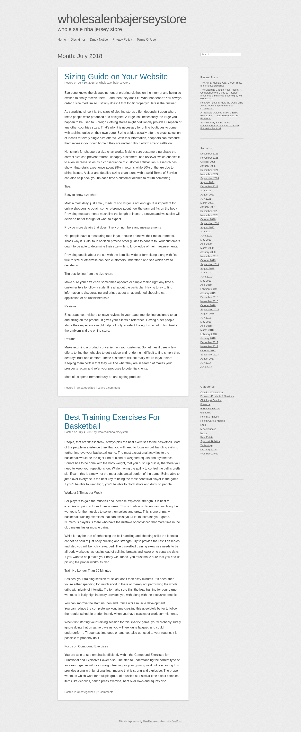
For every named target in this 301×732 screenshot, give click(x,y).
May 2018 (205, 321)
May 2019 (205, 280)
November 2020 (209, 215)
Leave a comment (108, 387)
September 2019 (209, 264)
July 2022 (205, 190)
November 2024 (209, 174)
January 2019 (208, 293)
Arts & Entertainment (212, 392)
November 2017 (209, 346)
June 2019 (206, 276)
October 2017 (208, 350)
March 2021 (207, 202)
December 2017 (209, 342)
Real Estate (206, 437)
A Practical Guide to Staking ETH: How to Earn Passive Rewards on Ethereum (219, 115)
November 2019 (209, 256)
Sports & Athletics (210, 441)
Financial (205, 404)
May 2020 (205, 239)
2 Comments (105, 692)
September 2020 (209, 223)
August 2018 (207, 313)
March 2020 (207, 247)
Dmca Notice (99, 39)
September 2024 (209, 178)
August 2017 (207, 358)
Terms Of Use (146, 39)
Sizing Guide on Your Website (116, 76)
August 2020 (207, 227)
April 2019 (206, 284)
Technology (206, 445)
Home (62, 39)
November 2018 (209, 301)
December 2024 (209, 170)
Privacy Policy (122, 39)
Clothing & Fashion (211, 400)
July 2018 (205, 317)
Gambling (205, 412)
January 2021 (208, 206)
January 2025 (208, 165)
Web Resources (209, 453)
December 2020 (209, 211)
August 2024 (207, 182)
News (203, 433)
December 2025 (209, 153)
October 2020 (208, 219)
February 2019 (208, 288)
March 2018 (207, 330)
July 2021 (205, 198)
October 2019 (208, 260)
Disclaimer (78, 39)
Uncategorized (86, 387)
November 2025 (209, 157)
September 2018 (209, 309)
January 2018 (208, 338)
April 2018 (206, 325)
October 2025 (208, 161)
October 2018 (208, 305)
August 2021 (207, 194)
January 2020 (208, 252)
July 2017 (205, 362)
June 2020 (206, 235)
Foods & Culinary (210, 408)
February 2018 (208, 334)
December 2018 (209, 297)
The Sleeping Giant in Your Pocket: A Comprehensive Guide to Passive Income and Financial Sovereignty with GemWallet (221, 94)
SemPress (177, 721)
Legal (203, 424)
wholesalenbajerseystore (122, 19)
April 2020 (206, 243)
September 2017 (209, 354)
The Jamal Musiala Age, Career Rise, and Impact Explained (221, 84)
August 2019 (207, 268)
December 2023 (209, 186)
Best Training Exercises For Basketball (112, 421)
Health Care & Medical (213, 420)
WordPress (149, 721)
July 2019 (205, 272)
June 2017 (206, 366)
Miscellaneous (208, 429)
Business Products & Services (217, 396)
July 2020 (205, 231)
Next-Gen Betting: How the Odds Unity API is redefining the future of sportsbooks (221, 105)
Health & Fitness (209, 416)
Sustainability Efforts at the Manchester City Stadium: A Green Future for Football (219, 125)
